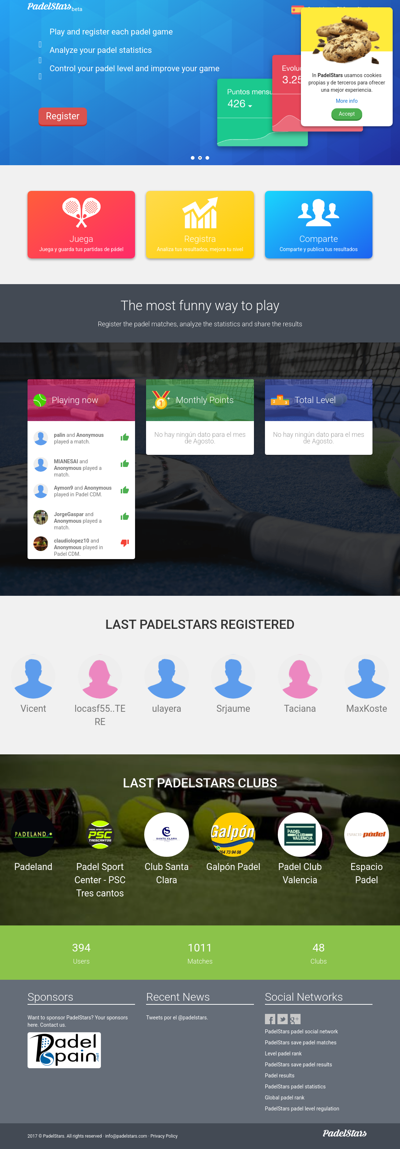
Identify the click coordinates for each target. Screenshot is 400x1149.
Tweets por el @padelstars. (177, 1018)
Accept (347, 114)
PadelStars (55, 9)
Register (63, 107)
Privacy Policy (164, 1136)
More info (347, 101)
